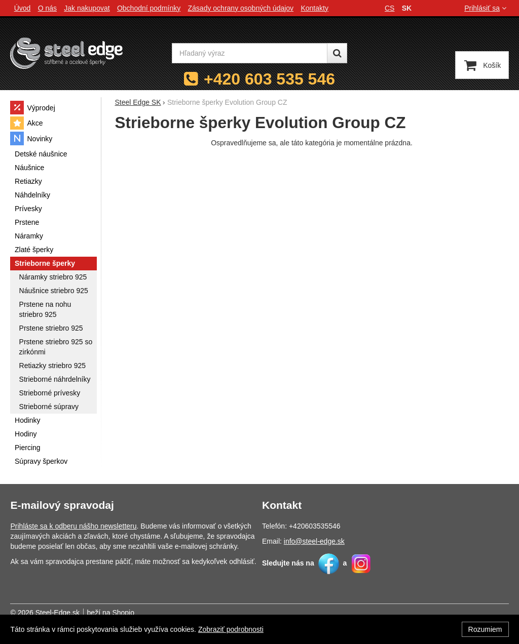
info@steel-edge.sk (314, 541)
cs (389, 8)
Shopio (123, 613)
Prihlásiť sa (486, 8)
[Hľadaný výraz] (249, 53)
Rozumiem (485, 629)
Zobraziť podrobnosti (231, 629)
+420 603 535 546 (269, 79)
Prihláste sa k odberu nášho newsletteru (73, 526)
